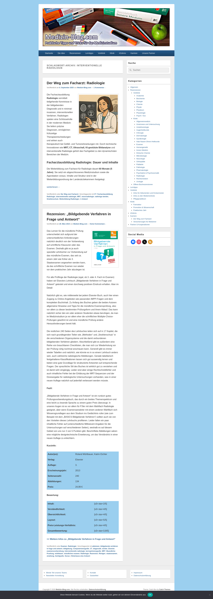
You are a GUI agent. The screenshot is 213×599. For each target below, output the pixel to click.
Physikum (140, 110)
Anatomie (140, 96)
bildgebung (67, 549)
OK (150, 595)
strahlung (50, 556)
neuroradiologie (88, 197)
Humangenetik (142, 147)
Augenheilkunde (142, 130)
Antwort (84, 199)
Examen (64, 546)
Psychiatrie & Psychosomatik (147, 173)
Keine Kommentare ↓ (98, 224)
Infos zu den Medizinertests (144, 196)
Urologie (139, 182)
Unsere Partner (148, 53)
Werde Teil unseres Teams (56, 573)
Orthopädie (140, 162)
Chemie (139, 104)
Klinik (112, 53)
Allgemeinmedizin (143, 121)
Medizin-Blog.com (84, 88)
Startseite (49, 53)
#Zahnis (122, 53)
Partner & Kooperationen (140, 225)
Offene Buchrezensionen (143, 184)
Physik (139, 107)
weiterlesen (53, 187)
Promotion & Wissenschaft (143, 207)
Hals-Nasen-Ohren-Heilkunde (148, 142)
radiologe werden (101, 197)
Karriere (134, 53)
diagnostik (97, 549)
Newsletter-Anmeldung (55, 576)
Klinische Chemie (143, 153)
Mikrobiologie (141, 156)
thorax (67, 556)
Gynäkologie (141, 139)
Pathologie (140, 167)
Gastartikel (94, 576)
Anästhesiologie (142, 127)
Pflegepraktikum (139, 199)
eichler (104, 549)
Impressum (138, 573)
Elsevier (111, 549)
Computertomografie (81, 549)
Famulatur (137, 205)
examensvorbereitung (55, 551)
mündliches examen (72, 554)
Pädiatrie (139, 164)
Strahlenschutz (52, 199)
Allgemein (134, 87)
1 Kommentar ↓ (99, 88)
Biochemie (140, 99)
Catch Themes (164, 589)
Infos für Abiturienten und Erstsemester (148, 193)
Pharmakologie (142, 170)
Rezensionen (75, 53)
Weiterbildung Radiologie (69, 199)
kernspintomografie (93, 551)
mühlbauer (59, 554)
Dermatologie (141, 136)
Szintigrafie (59, 556)
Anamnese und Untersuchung (148, 124)
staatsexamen (111, 554)
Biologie (139, 101)
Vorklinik (101, 53)
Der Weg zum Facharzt (69, 194)
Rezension (94, 554)
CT (95, 194)
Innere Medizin (142, 150)
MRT (79, 197)
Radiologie (72, 546)
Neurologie (140, 159)
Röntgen (102, 554)
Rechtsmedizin (142, 179)
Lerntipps (89, 53)
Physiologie (140, 113)
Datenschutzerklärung (142, 576)
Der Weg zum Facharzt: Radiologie (76, 83)
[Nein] (209, 594)
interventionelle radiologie (66, 197)
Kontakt (93, 573)
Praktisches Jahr (139, 210)
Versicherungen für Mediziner (144, 222)
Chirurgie (140, 133)
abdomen (95, 546)
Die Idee (61, 53)
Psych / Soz (141, 116)
